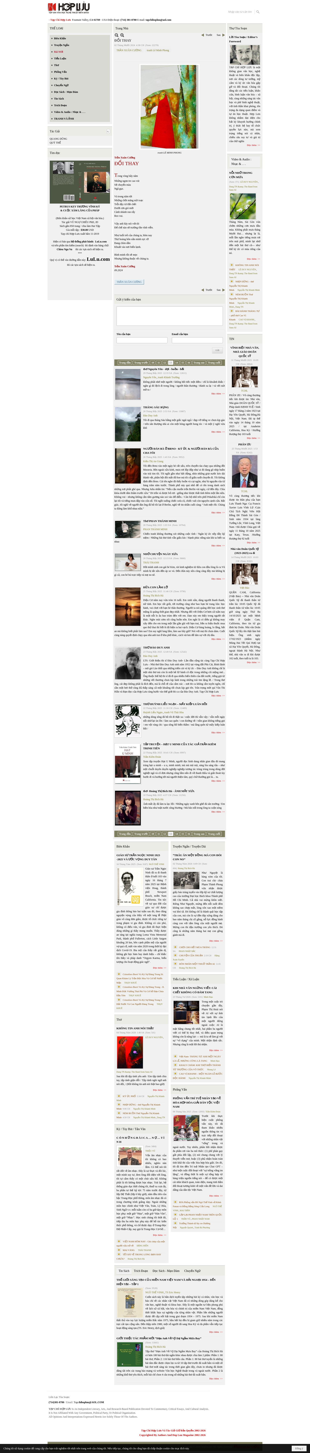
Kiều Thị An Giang (153, 461)
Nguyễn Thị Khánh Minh (144, 1109)
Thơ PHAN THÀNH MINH (160, 521)
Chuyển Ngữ (192, 1271)
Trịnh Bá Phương (202, 1227)
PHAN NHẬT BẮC (187, 951)
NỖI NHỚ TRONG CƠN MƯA (241, 175)
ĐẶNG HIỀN (142, 1245)
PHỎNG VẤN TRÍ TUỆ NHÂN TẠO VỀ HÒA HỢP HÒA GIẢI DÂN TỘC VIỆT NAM (197, 1102)
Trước (209, 34)
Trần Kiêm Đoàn (152, 756)
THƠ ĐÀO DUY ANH (156, 647)
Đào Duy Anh (150, 415)
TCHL (244, 390)
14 (176, 362)
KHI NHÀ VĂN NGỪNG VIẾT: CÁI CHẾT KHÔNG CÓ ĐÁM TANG (195, 990)
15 (182, 362)
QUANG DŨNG (58, 138)
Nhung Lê (211, 1069)
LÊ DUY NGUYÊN (154, 1037)
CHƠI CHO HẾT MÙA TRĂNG (194, 947)
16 (189, 362)
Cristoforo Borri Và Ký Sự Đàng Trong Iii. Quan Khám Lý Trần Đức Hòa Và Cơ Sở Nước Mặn (140, 978)
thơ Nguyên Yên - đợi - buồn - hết (163, 369)
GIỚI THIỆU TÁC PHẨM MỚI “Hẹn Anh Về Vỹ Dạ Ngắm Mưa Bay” (158, 1338)
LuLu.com (101, 241)
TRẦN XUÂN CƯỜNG (128, 50)
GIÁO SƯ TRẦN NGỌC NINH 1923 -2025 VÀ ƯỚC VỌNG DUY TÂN (138, 857)
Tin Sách (124, 1271)
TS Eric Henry (172, 1292)
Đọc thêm (216, 393)
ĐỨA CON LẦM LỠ (155, 587)
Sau (219, 34)
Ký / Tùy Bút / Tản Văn (131, 1129)
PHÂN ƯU (244, 444)
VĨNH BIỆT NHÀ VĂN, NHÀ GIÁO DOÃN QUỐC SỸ (244, 352)
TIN (231, 339)
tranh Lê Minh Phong (158, 50)
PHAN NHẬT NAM (201, 1219)
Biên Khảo (123, 846)
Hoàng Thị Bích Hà (153, 595)
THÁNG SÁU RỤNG (156, 407)
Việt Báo (244, 587)
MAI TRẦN (185, 1210)
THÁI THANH (151, 562)
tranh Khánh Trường (169, 377)
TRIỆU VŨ (150, 1151)
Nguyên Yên (149, 377)
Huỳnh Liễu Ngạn (153, 712)
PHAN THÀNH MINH (155, 529)
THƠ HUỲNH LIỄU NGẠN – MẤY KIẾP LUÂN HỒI (175, 704)
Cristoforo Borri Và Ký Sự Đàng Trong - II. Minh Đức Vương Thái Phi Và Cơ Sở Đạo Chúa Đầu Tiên (140, 991)
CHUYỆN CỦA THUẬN (191, 955)
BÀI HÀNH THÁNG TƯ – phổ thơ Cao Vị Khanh (244, 315)
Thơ (119, 1019)
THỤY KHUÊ (130, 983)
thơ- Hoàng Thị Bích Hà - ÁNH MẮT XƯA (168, 791)
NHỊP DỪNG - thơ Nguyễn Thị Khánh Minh (241, 285)
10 (152, 362)
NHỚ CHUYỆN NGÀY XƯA (160, 554)
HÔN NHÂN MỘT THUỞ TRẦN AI (197, 964)
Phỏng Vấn (180, 1089)
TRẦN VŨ (186, 1219)
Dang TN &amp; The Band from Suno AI (134, 1072)
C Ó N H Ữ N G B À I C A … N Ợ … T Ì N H (140, 1140)
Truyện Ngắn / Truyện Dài (189, 846)
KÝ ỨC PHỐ (129, 1096)
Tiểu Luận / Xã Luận (186, 979)
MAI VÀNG (129, 1250)
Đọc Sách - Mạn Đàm (166, 1271)
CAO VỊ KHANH (246, 319)
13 (170, 362)
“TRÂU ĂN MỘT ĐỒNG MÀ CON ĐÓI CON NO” (197, 857)
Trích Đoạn (141, 1271)
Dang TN (161, 1117)
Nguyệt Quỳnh (186, 1227)
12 (164, 362)
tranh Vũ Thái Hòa (174, 712)
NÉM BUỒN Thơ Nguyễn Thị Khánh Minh (241, 298)
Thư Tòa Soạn (238, 28)
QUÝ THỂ (55, 142)
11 (158, 362)
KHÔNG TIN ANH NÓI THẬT (135, 1028)
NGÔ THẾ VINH (156, 864)
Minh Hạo (208, 997)
